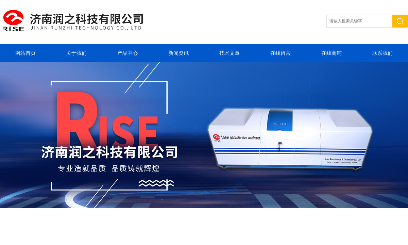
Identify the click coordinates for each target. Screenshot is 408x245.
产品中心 (127, 53)
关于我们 (76, 53)
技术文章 (229, 53)
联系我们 (382, 53)
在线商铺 (331, 53)
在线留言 (280, 53)
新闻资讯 (178, 53)
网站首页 (25, 53)
